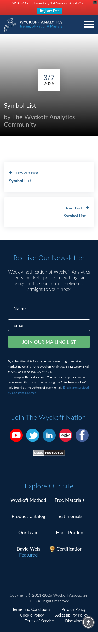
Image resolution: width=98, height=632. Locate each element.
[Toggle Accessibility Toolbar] (88, 622)
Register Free (50, 11)
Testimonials (70, 516)
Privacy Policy (74, 609)
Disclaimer (74, 620)
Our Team (28, 532)
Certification (69, 549)
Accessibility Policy (71, 615)
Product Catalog (28, 516)
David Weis (28, 549)
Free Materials (70, 500)
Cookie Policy (32, 615)
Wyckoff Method (28, 500)
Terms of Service (39, 620)
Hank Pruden (69, 532)
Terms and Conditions (31, 609)
